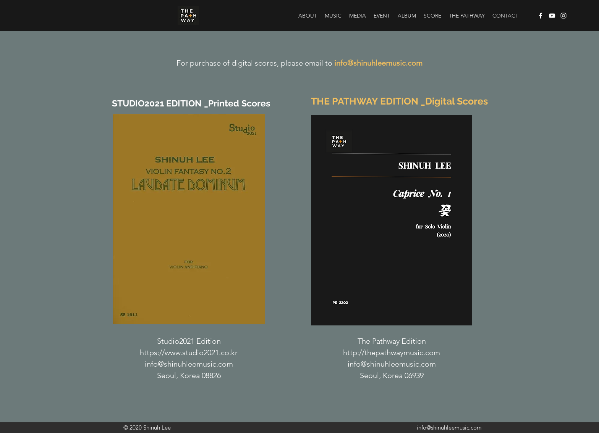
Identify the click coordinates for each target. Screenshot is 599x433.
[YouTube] (552, 15)
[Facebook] (540, 15)
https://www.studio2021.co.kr (189, 352)
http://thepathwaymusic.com (391, 352)
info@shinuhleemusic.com (378, 63)
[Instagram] (563, 15)
